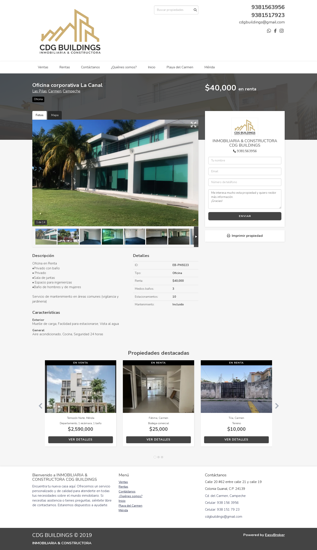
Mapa (54, 115)
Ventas (43, 67)
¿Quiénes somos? (124, 67)
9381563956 (247, 151)
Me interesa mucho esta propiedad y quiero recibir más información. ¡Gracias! (244, 199)
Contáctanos (90, 67)
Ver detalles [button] (81, 440)
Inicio (151, 67)
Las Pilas (39, 91)
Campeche (71, 91)
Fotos (39, 115)
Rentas (64, 67)
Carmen (54, 91)
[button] (38, 405)
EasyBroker (275, 534)
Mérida (209, 67)
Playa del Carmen (179, 67)
